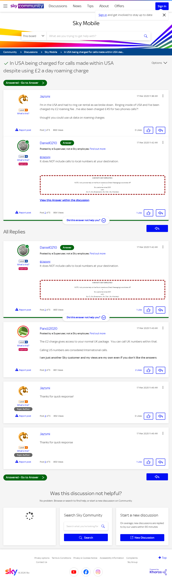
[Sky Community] (27, 6)
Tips (90, 6)
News (77, 6)
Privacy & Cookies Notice (85, 558)
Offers (119, 6)
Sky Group (132, 562)
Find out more (97, 148)
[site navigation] (5, 6)
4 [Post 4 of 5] (45, 416)
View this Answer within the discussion (64, 200)
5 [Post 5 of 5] (45, 462)
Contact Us (41, 562)
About (104, 6)
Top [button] (164, 557)
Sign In (162, 6)
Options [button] (157, 62)
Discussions (58, 6)
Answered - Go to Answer (25, 82)
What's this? (23, 113)
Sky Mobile (86, 23)
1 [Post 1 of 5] (45, 130)
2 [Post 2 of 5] (45, 212)
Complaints (132, 558)
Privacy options (41, 558)
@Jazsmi (45, 157)
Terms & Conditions (61, 558)
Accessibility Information (112, 558)
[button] (163, 95)
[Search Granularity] (34, 36)
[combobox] (93, 36)
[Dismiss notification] (164, 15)
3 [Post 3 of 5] (45, 370)
